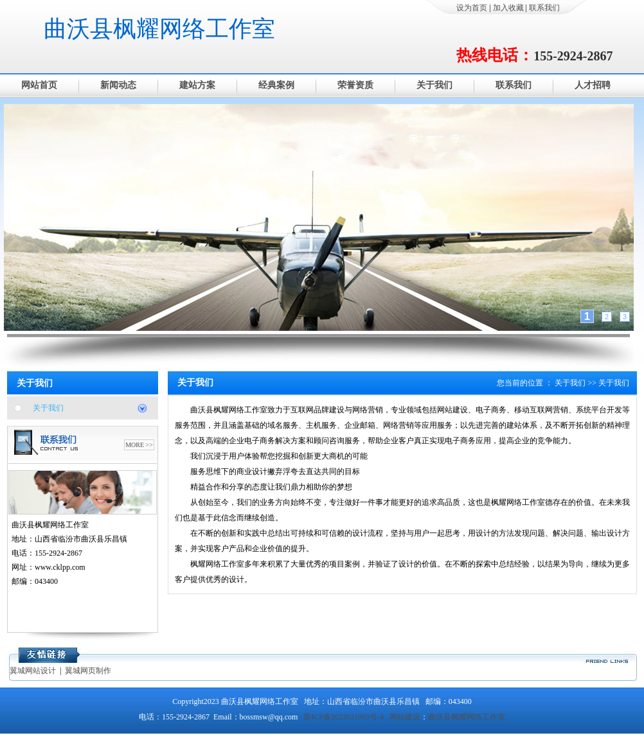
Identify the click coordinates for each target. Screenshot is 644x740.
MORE (134, 444)
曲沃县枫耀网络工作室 (159, 29)
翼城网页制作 (88, 670)
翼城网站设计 (33, 670)
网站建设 (404, 716)
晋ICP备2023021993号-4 (343, 716)
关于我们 (434, 85)
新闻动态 (118, 85)
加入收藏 (508, 7)
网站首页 (39, 85)
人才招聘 (593, 85)
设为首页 (471, 7)
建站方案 (197, 85)
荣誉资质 (355, 85)
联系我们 (544, 7)
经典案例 (276, 85)
